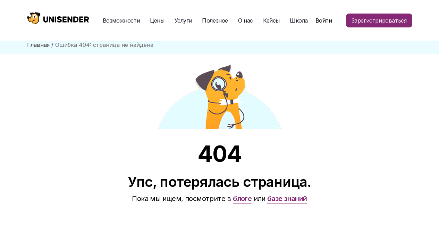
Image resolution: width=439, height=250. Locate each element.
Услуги (183, 20)
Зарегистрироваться (379, 20)
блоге (242, 198)
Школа (299, 20)
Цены (157, 20)
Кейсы (271, 20)
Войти (323, 20)
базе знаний (287, 198)
